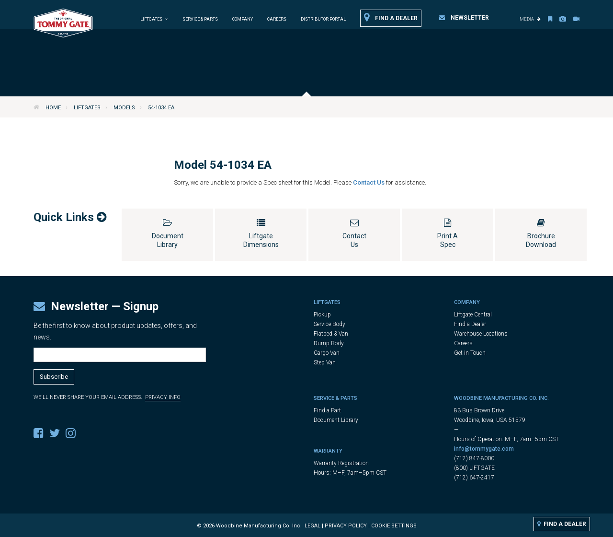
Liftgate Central (473, 314)
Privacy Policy (346, 526)
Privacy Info (163, 397)
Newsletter (464, 17)
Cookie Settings (394, 526)
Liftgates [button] (154, 19)
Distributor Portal (323, 19)
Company (242, 19)
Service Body (329, 324)
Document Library (336, 420)
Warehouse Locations (481, 333)
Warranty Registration (341, 463)
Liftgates (87, 108)
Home (53, 108)
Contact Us (369, 182)
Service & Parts (200, 19)
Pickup (322, 314)
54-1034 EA (161, 108)
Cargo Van (327, 353)
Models (124, 108)
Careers (276, 19)
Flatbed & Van (331, 333)
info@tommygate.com (484, 448)
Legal (312, 526)
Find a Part (327, 410)
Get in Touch (470, 353)
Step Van (325, 362)
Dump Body (329, 343)
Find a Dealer (391, 18)
